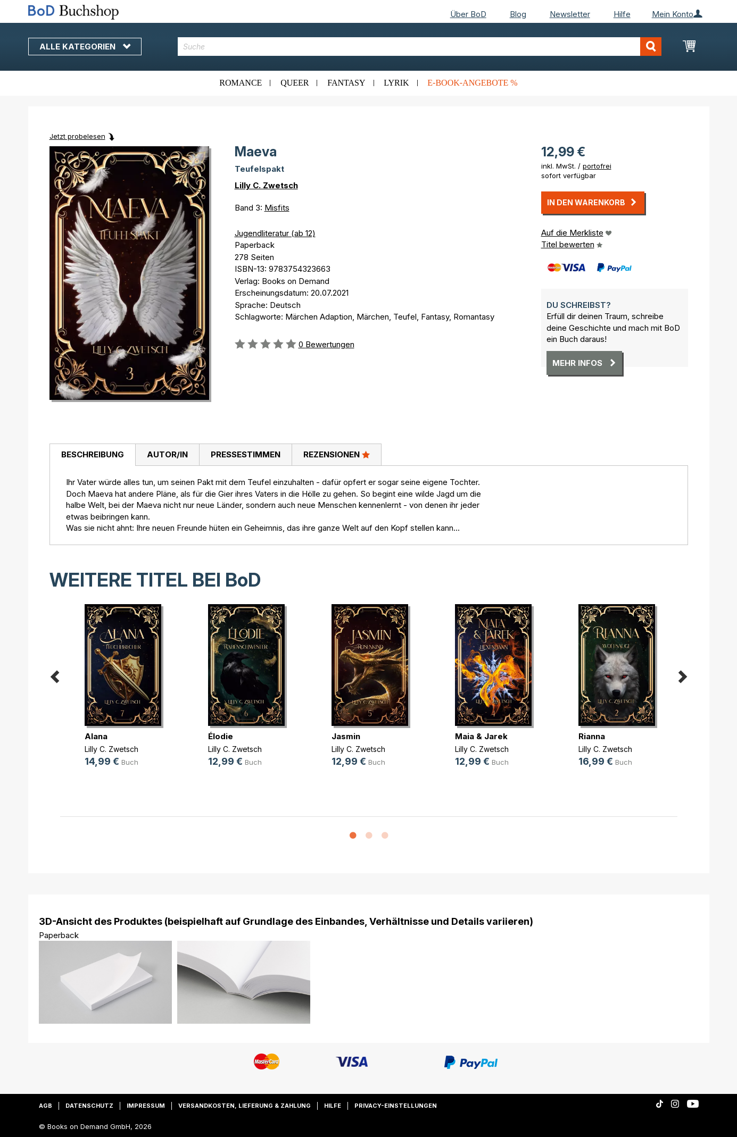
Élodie (220, 736)
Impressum (146, 1105)
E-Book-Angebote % (472, 82)
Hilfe (622, 14)
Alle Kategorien (84, 46)
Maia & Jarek (481, 736)
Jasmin (346, 736)
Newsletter (570, 14)
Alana (96, 736)
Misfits (276, 208)
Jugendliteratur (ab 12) (275, 233)
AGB (45, 1105)
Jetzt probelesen (77, 136)
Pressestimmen (245, 454)
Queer (294, 82)
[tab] (92, 455)
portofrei (597, 166)
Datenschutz (89, 1105)
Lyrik (396, 82)
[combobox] (419, 46)
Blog (518, 14)
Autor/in (167, 454)
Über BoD (468, 14)
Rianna (591, 736)
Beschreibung (92, 454)
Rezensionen (336, 454)
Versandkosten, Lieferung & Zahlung (244, 1105)
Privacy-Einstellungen (395, 1105)
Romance (240, 82)
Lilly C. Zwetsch (266, 185)
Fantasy (346, 82)
